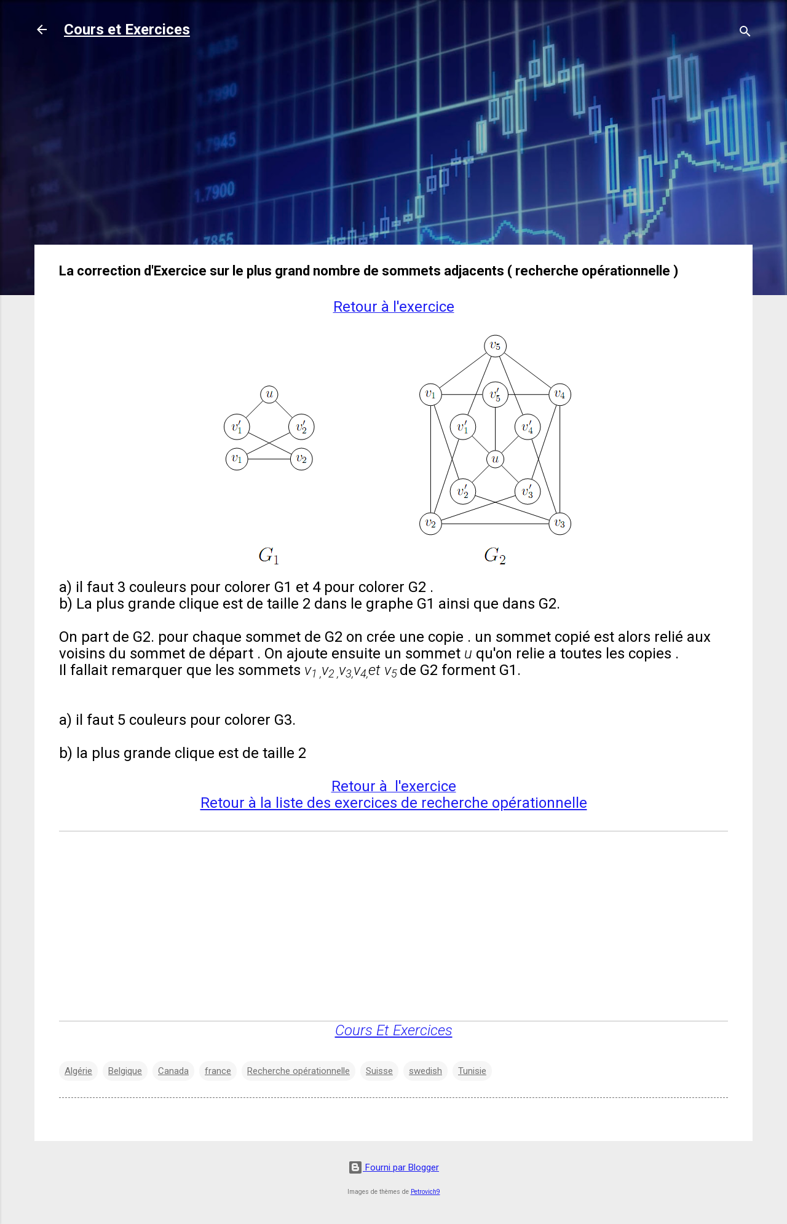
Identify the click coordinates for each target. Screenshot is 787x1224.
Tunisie (472, 1070)
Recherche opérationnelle (298, 1070)
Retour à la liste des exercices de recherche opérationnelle (393, 802)
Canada (173, 1070)
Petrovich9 (425, 1192)
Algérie (78, 1070)
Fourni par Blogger (393, 1167)
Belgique (125, 1070)
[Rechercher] (745, 33)
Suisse (379, 1070)
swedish (425, 1070)
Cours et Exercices (127, 29)
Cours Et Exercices (394, 1030)
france (218, 1070)
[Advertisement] (393, 149)
